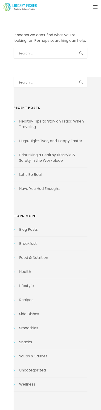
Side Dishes (29, 314)
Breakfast (28, 243)
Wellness (27, 384)
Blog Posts (28, 229)
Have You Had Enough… (39, 188)
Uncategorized (32, 370)
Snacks (25, 342)
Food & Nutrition (33, 257)
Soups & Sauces (33, 356)
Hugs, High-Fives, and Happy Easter (50, 141)
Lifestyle (26, 285)
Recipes (26, 299)
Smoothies (28, 328)
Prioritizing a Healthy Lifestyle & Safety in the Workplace (47, 157)
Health (25, 271)
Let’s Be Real (30, 174)
